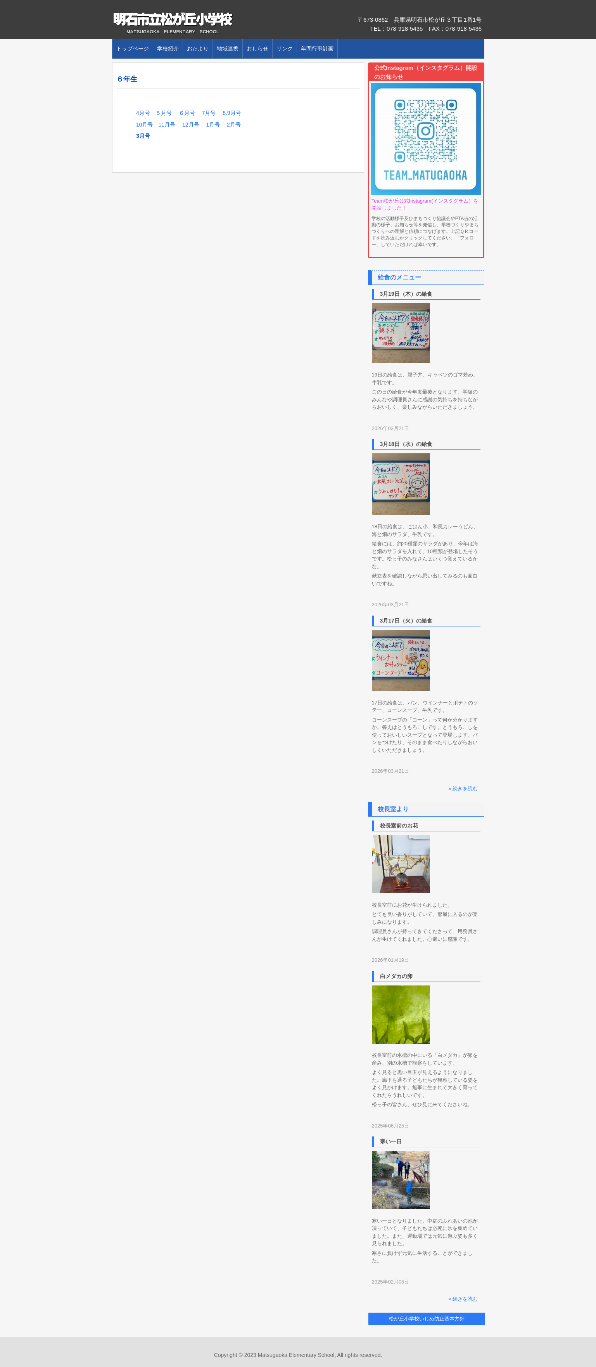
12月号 (190, 124)
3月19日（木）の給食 (406, 294)
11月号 (166, 124)
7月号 (209, 113)
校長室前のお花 (399, 825)
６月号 (187, 113)
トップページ (132, 48)
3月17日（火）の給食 (406, 621)
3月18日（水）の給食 (406, 444)
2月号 (234, 124)
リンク (284, 48)
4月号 (145, 113)
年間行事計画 (317, 48)
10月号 (147, 124)
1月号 (213, 124)
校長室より (393, 809)
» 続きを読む (463, 788)
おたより (198, 48)
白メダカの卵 (396, 976)
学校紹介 (168, 48)
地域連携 (227, 48)
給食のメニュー (399, 277)
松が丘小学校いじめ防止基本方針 (427, 1319)
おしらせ (257, 48)
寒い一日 (391, 1141)
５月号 (163, 113)
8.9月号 (232, 113)
